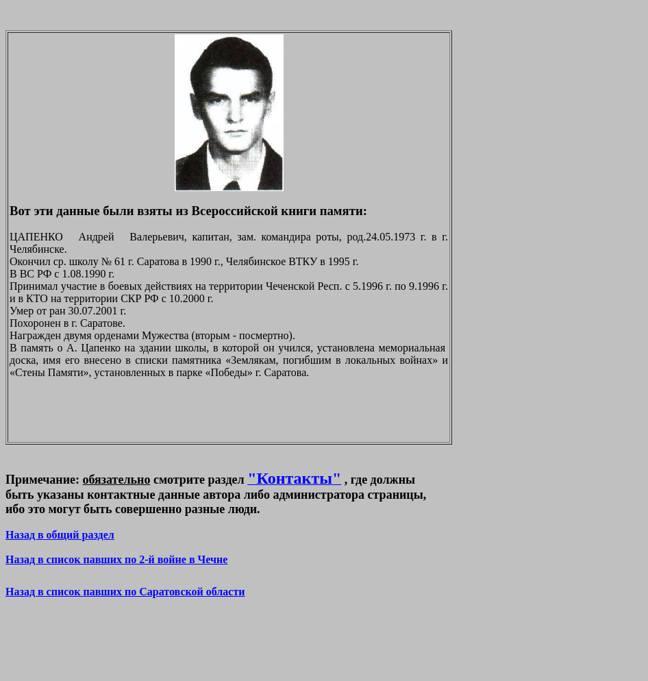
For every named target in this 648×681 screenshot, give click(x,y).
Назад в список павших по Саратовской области (125, 591)
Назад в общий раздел (59, 535)
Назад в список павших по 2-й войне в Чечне (116, 559)
